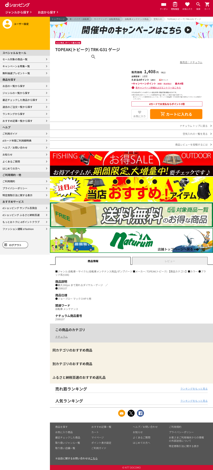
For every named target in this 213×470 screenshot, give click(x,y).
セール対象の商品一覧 (14, 59)
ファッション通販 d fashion (18, 229)
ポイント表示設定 (101, 442)
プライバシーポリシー (14, 188)
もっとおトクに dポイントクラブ (21, 222)
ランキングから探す (13, 114)
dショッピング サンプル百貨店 (19, 208)
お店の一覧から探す (13, 86)
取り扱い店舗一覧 (65, 448)
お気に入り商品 (64, 432)
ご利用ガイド (9, 133)
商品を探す (61, 426)
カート (95, 432)
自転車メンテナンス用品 (137, 19)
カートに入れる (176, 114)
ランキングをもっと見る (194, 388)
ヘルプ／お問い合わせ (14, 147)
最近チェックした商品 (67, 437)
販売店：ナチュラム (191, 62)
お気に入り (139, 116)
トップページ (58, 19)
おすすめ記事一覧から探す (17, 121)
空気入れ (158, 19)
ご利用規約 (8, 181)
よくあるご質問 (11, 161)
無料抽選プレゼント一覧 (16, 73)
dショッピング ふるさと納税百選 (21, 215)
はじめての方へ (11, 168)
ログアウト (15, 245)
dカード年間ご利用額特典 (16, 140)
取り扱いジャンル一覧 (67, 442)
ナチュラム (61, 336)
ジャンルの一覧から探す (16, 93)
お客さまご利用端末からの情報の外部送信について (186, 439)
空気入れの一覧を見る (195, 133)
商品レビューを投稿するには (191, 144)
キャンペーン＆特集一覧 (16, 66)
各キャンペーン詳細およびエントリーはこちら (158, 87)
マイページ (97, 437)
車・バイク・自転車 (79, 19)
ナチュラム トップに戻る (194, 126)
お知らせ (7, 154)
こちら (94, 458)
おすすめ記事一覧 (101, 426)
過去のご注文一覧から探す (17, 107)
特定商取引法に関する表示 (17, 195)
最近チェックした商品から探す (19, 100)
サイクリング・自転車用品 (107, 19)
